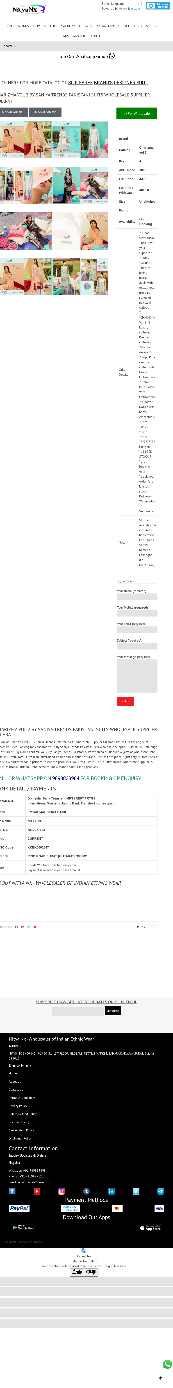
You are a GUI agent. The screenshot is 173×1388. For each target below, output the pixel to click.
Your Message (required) (137, 674)
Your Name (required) (137, 594)
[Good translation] (77, 1272)
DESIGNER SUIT (130, 82)
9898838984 (65, 778)
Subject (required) (137, 643)
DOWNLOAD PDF (45, 112)
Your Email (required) (137, 627)
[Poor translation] (91, 1272)
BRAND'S (103, 82)
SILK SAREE (80, 82)
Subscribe (113, 1011)
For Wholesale (137, 113)
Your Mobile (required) (137, 611)
